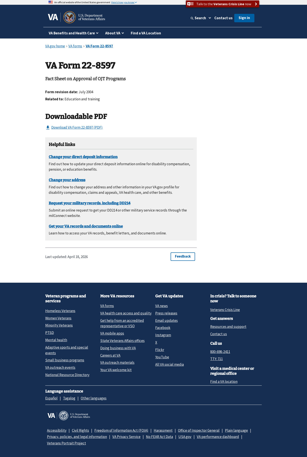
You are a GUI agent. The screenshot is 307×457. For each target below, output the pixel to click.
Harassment (163, 430)
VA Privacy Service (126, 436)
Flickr (159, 349)
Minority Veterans (59, 325)
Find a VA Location (146, 33)
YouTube (162, 357)
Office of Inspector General (199, 430)
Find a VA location (224, 381)
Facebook (162, 327)
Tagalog (69, 398)
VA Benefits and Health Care (72, 33)
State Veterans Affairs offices (122, 340)
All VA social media (169, 364)
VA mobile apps (112, 333)
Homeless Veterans (60, 310)
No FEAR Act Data (159, 436)
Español (51, 398)
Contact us (223, 18)
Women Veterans (58, 318)
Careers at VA (110, 355)
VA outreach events (60, 367)
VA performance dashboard (218, 436)
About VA (112, 33)
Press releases (166, 313)
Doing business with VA (118, 348)
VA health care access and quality (126, 313)
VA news (161, 305)
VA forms (107, 305)
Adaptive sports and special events (66, 350)
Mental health (56, 340)
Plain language (236, 430)
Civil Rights (80, 430)
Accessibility (56, 430)
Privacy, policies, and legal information (77, 436)
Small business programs (64, 360)
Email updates (166, 320)
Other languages (94, 398)
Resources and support (228, 326)
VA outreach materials (117, 362)
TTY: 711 (216, 358)
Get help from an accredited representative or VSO (122, 323)
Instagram (163, 335)
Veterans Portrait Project (66, 443)
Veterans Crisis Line (225, 309)
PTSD (49, 332)
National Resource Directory (67, 374)
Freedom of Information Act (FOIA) (121, 430)
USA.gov (184, 436)
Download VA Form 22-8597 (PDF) (74, 127)
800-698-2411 (220, 351)
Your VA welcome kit (116, 369)
